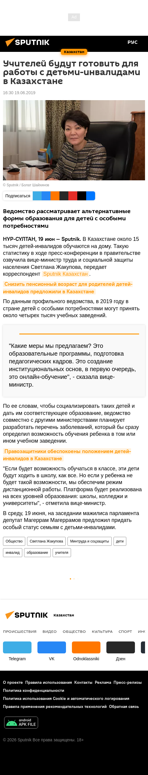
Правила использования (48, 682)
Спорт (125, 631)
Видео (49, 631)
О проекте (13, 682)
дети (120, 541)
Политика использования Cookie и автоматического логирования (66, 698)
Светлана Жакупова (46, 541)
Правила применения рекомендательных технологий (55, 706)
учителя (61, 553)
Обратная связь (124, 706)
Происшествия (20, 631)
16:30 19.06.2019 (19, 92)
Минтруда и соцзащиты (89, 541)
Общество (14, 541)
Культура (102, 631)
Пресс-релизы (128, 682)
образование (37, 553)
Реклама (103, 682)
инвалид (13, 553)
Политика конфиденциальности (33, 690)
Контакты (83, 682)
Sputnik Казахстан (65, 274)
